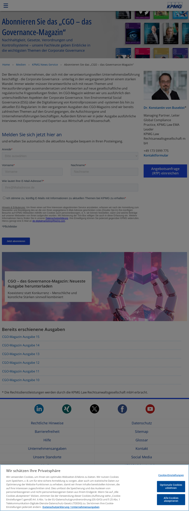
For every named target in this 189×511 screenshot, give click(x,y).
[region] (94, 487)
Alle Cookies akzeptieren (171, 499)
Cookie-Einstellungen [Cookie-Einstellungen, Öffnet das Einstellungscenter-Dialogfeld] (171, 475)
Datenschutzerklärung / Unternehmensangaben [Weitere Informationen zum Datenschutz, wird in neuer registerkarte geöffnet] (70, 507)
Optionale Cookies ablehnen (171, 486)
